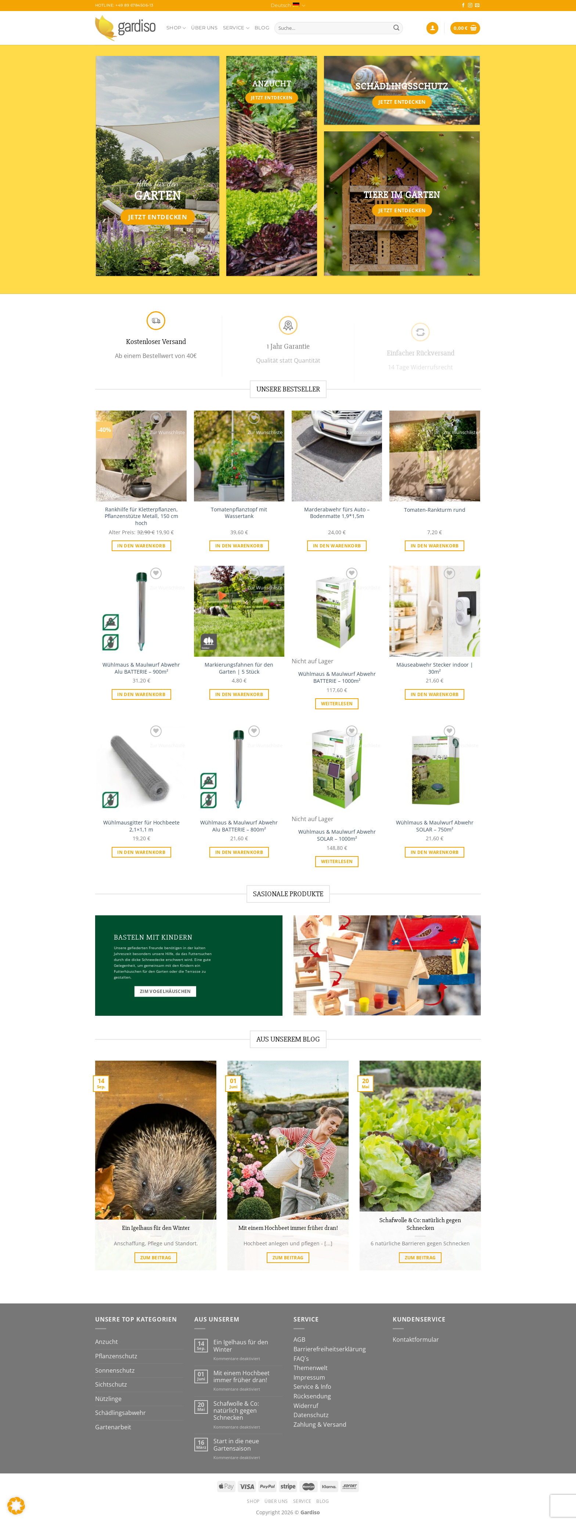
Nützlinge (108, 1399)
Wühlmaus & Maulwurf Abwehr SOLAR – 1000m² (337, 835)
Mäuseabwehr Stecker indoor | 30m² (434, 668)
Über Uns (204, 28)
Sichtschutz (111, 1384)
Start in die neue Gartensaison (236, 1445)
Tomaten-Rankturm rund (434, 510)
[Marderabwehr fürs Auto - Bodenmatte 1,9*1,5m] (337, 456)
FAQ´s (301, 1359)
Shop (176, 28)
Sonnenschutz (115, 1370)
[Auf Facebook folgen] (463, 5)
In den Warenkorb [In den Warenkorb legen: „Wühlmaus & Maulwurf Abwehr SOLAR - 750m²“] (435, 852)
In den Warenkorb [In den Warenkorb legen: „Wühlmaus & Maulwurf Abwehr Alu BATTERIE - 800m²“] (239, 852)
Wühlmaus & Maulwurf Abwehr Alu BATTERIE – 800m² (239, 826)
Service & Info (312, 1387)
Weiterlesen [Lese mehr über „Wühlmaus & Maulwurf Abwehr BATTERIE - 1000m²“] (337, 703)
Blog (262, 28)
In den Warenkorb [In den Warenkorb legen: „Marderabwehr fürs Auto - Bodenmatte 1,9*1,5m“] (337, 546)
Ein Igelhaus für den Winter (156, 1228)
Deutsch (288, 5)
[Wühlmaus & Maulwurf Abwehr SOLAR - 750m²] (434, 769)
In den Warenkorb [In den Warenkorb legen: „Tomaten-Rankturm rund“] (435, 546)
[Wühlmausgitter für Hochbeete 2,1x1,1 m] (141, 769)
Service (236, 28)
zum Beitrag (156, 1257)
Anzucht (106, 1342)
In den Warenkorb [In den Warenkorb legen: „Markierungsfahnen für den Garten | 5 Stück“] (239, 694)
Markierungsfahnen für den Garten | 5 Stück (239, 668)
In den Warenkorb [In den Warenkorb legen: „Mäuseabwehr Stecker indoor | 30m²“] (435, 694)
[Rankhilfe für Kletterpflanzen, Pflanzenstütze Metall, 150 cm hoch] (141, 456)
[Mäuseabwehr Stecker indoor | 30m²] (434, 611)
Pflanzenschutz (116, 1356)
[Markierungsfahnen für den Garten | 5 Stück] (239, 611)
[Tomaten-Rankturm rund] (434, 456)
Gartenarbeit (113, 1427)
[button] (16, 1506)
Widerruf (306, 1406)
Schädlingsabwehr (120, 1413)
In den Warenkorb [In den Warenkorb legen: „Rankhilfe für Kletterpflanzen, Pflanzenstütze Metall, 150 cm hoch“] (141, 546)
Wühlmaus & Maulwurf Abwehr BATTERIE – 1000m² (337, 677)
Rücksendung (312, 1396)
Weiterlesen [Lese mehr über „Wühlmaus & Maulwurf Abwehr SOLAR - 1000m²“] (337, 861)
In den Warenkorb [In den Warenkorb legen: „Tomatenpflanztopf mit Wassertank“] (239, 546)
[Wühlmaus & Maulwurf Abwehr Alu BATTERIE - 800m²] (239, 769)
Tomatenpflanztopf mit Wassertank (239, 513)
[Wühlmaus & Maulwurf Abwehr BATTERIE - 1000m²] (337, 611)
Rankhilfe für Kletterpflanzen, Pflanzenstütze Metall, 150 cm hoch (141, 516)
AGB (299, 1339)
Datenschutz (311, 1415)
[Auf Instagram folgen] (470, 5)
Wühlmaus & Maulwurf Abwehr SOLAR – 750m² (435, 826)
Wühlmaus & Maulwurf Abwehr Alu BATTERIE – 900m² (141, 668)
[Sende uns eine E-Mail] (477, 5)
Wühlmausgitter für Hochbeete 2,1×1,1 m (141, 826)
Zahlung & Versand (320, 1424)
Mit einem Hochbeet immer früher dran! (288, 1228)
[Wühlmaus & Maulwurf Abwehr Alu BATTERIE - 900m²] (141, 611)
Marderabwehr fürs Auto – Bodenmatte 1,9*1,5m (337, 513)
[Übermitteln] (396, 28)
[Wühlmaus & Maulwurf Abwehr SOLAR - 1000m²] (337, 769)
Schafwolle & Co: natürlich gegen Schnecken (420, 1224)
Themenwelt (311, 1368)
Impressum (309, 1377)
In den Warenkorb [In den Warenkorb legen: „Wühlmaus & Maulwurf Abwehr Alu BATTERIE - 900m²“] (141, 694)
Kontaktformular (416, 1339)
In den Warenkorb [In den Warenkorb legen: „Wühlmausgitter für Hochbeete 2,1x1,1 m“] (141, 852)
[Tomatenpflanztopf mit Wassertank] (239, 456)
